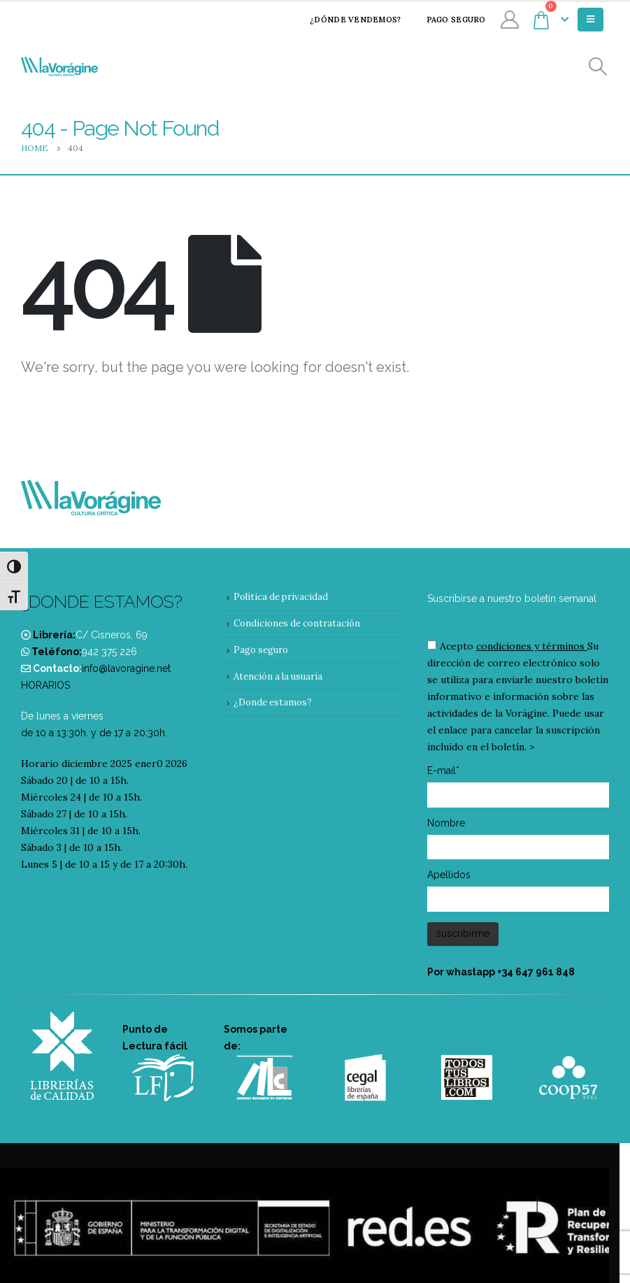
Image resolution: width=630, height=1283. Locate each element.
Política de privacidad (281, 597)
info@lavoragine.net (126, 668)
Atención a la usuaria (278, 676)
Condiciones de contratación (297, 623)
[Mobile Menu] (590, 19)
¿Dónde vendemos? (346, 19)
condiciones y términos (530, 646)
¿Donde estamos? (273, 702)
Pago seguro (447, 19)
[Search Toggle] (598, 67)
